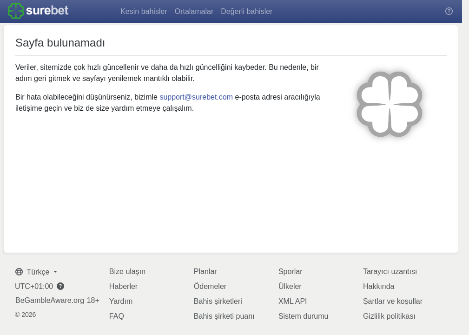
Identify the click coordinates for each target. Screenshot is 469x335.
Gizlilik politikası (389, 316)
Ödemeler (210, 286)
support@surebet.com (196, 97)
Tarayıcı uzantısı (390, 271)
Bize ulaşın (127, 271)
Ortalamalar (194, 11)
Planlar (205, 271)
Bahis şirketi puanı (224, 316)
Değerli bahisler (246, 11)
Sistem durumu (303, 316)
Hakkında (379, 286)
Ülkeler (290, 286)
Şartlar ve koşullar (393, 301)
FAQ (116, 316)
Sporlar (290, 271)
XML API (292, 301)
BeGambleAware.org (49, 300)
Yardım (120, 301)
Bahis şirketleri (218, 301)
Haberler (123, 286)
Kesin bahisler (143, 11)
